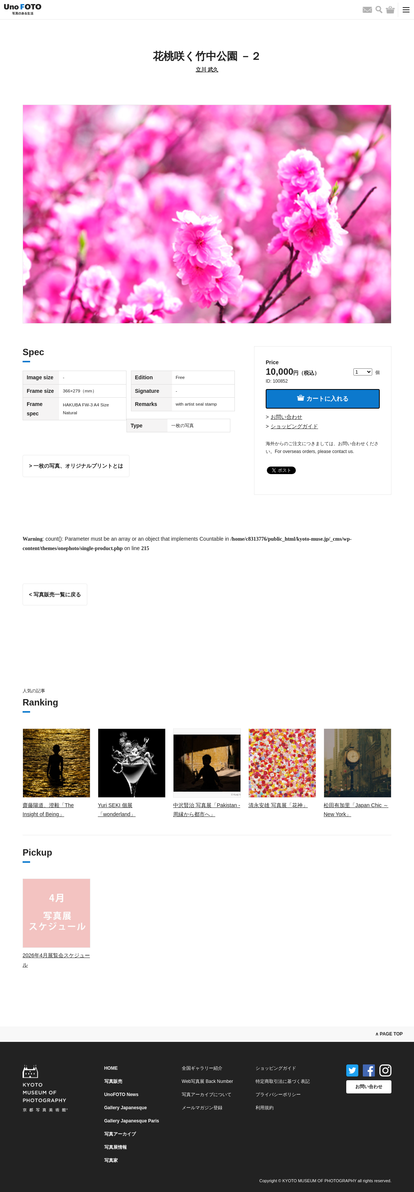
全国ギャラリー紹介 (202, 1068)
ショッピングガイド (294, 426)
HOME (111, 1068)
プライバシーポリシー (278, 1094)
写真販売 (113, 1081)
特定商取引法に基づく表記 (283, 1081)
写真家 (111, 1160)
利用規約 (265, 1107)
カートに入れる (322, 398)
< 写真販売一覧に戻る (55, 594)
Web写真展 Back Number (207, 1081)
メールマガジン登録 (202, 1107)
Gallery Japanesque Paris (131, 1121)
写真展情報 (115, 1147)
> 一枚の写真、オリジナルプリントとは (76, 466)
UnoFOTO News (121, 1094)
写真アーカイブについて (206, 1094)
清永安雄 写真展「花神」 (278, 805)
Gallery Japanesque (125, 1107)
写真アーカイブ (120, 1134)
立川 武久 (207, 70)
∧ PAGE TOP (389, 1034)
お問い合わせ (286, 417)
